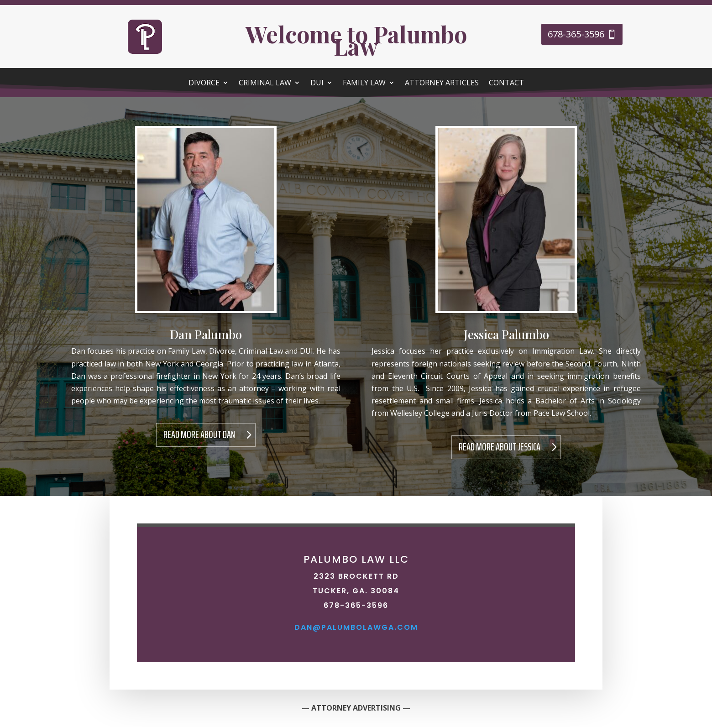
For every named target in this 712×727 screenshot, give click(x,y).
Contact (506, 83)
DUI (317, 83)
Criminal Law (265, 83)
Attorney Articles (442, 83)
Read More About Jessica (499, 447)
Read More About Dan (199, 435)
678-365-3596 (576, 34)
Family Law (364, 83)
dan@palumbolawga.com (356, 627)
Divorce (204, 83)
